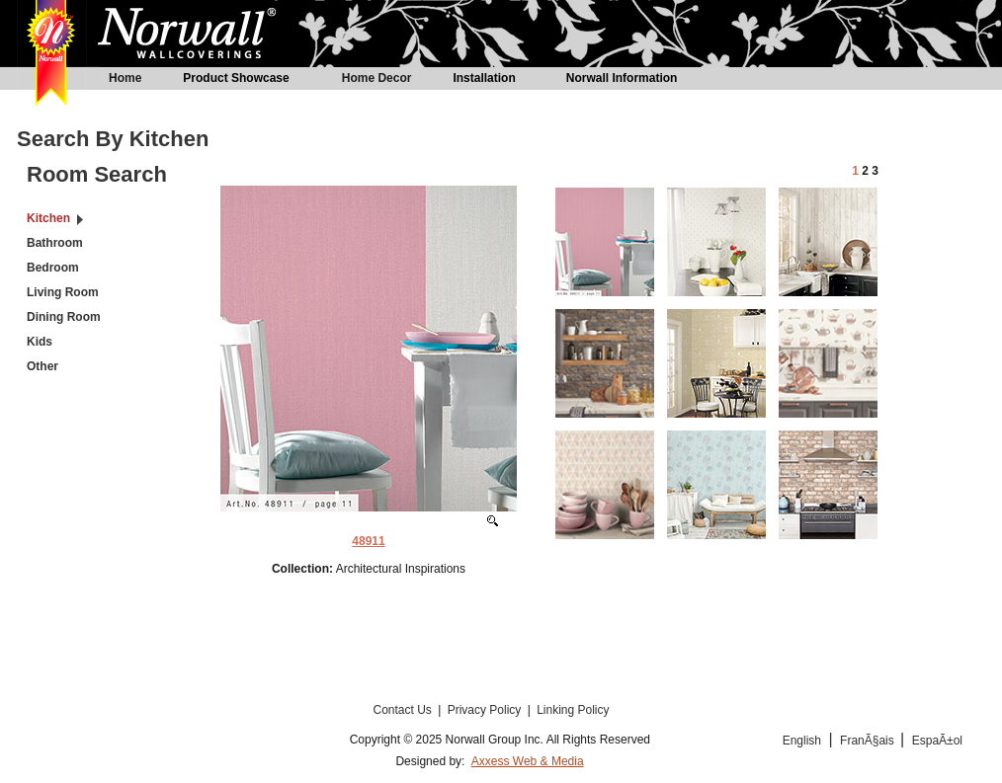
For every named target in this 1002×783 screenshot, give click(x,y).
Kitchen (48, 218)
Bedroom (53, 267)
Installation (484, 78)
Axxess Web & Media (527, 761)
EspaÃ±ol (937, 740)
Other (42, 366)
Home (125, 78)
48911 (368, 541)
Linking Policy (573, 710)
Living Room (63, 292)
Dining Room (64, 317)
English (802, 740)
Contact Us (404, 710)
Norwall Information (622, 78)
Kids (39, 342)
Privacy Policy (486, 710)
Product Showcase (236, 78)
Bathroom (55, 243)
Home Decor (377, 78)
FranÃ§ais (868, 740)
